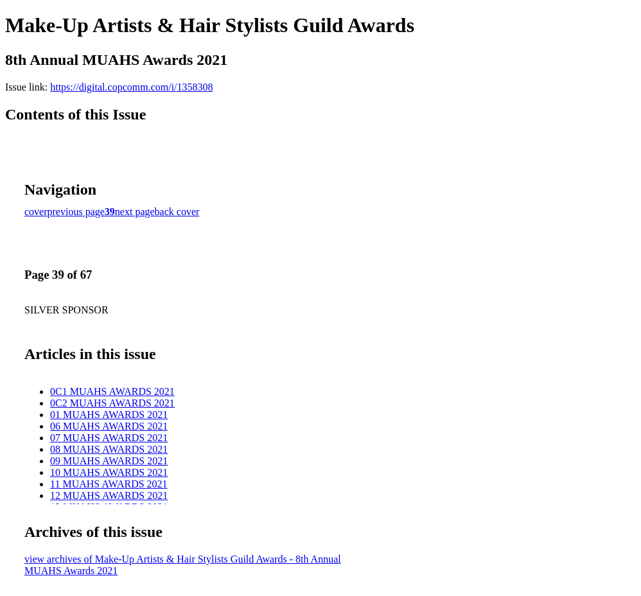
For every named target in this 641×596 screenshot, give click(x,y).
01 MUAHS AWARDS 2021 (109, 414)
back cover (177, 211)
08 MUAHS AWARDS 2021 (109, 449)
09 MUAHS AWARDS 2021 (109, 460)
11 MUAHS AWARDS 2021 (109, 483)
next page (135, 211)
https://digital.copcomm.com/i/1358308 (131, 87)
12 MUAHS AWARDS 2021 (109, 495)
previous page (76, 211)
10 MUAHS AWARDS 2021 (109, 472)
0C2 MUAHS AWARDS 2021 (112, 403)
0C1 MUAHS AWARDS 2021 (112, 391)
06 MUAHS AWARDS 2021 (109, 426)
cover (36, 211)
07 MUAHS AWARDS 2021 (109, 437)
